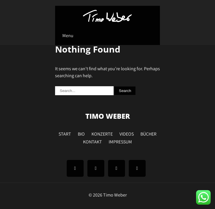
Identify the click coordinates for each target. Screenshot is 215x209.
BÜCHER (148, 133)
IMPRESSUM (120, 141)
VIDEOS (126, 133)
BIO (81, 133)
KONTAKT (92, 141)
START (65, 133)
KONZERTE (102, 133)
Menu (67, 36)
